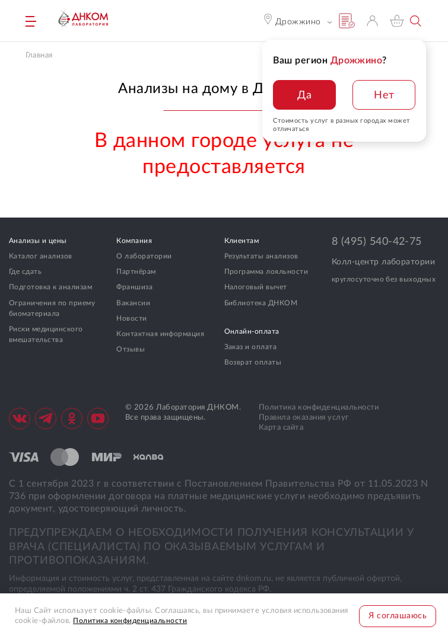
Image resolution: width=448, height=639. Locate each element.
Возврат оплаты (253, 362)
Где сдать (25, 271)
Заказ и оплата (250, 346)
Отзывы (130, 349)
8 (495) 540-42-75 (377, 242)
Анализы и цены (38, 240)
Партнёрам (135, 271)
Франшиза (134, 286)
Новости (131, 318)
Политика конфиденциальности (319, 407)
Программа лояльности (266, 271)
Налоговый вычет (255, 286)
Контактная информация (160, 333)
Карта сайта (281, 428)
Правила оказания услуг (304, 417)
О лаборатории (143, 256)
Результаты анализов (261, 256)
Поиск (416, 21)
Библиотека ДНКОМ (261, 302)
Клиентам (241, 240)
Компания (134, 240)
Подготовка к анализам (50, 286)
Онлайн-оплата (251, 331)
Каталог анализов (40, 256)
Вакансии (133, 302)
